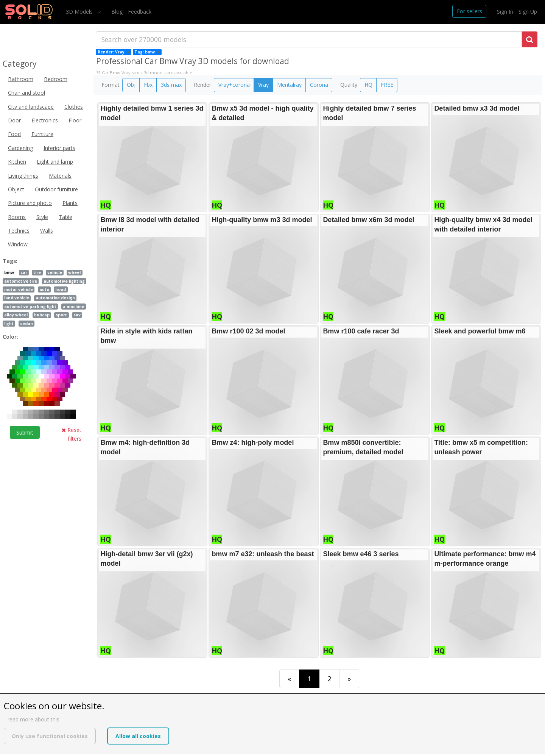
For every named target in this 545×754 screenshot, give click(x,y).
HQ (368, 84)
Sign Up (528, 11)
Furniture (42, 134)
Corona (319, 84)
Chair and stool (26, 92)
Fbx (148, 84)
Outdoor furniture (56, 189)
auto (44, 289)
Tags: (10, 260)
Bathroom (20, 79)
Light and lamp (55, 161)
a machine (73, 306)
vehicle (54, 272)
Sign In (505, 11)
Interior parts (59, 148)
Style (42, 217)
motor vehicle (18, 289)
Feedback (139, 11)
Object (16, 189)
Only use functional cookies (50, 736)
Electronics (44, 120)
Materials (60, 175)
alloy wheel (16, 315)
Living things (23, 175)
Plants (70, 202)
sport (61, 315)
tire (37, 272)
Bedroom (55, 79)
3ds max (171, 84)
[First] (289, 679)
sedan (26, 323)
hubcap (42, 315)
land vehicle (16, 297)
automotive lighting (64, 281)
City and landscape (31, 106)
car (23, 272)
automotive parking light (30, 306)
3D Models (80, 11)
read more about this (33, 719)
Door (14, 120)
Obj (131, 84)
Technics (19, 230)
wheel (74, 272)
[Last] (349, 679)
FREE (387, 84)
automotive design (55, 297)
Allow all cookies (138, 736)
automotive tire (20, 281)
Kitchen (17, 161)
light (9, 323)
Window (18, 244)
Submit (24, 432)
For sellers (469, 11)
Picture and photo (30, 202)
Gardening (20, 148)
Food (14, 134)
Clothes (73, 106)
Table (65, 217)
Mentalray (289, 84)
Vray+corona (234, 84)
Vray (263, 84)
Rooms (17, 217)
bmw (9, 272)
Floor (75, 120)
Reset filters (71, 434)
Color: (10, 336)
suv (77, 315)
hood (60, 289)
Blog (117, 11)
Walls (46, 230)
